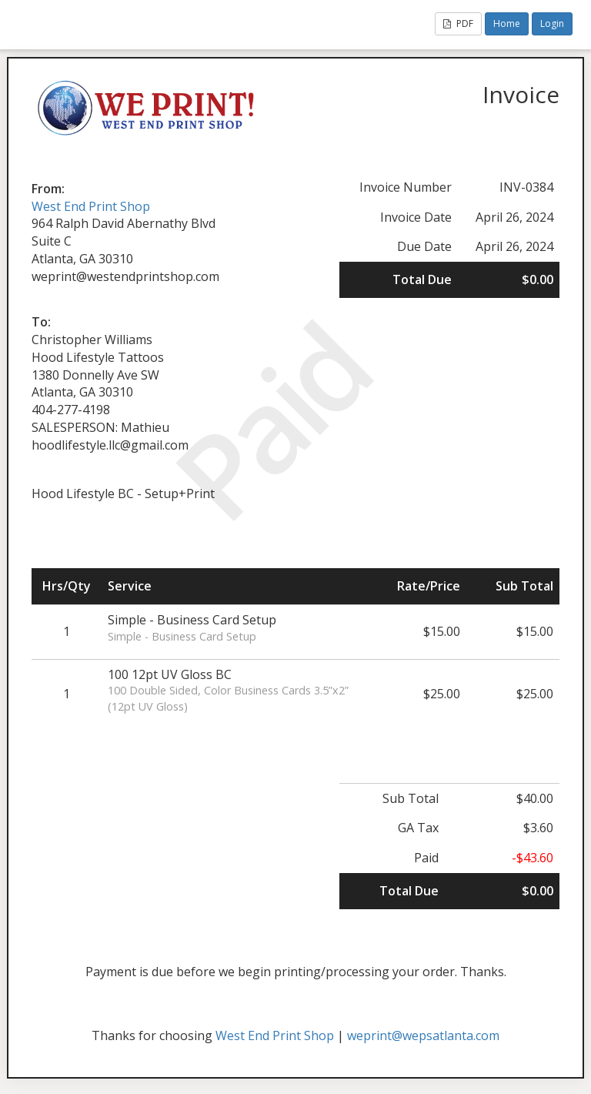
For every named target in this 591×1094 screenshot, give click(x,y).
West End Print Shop (91, 206)
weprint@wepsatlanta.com (423, 1035)
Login (552, 23)
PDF (458, 23)
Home (506, 23)
